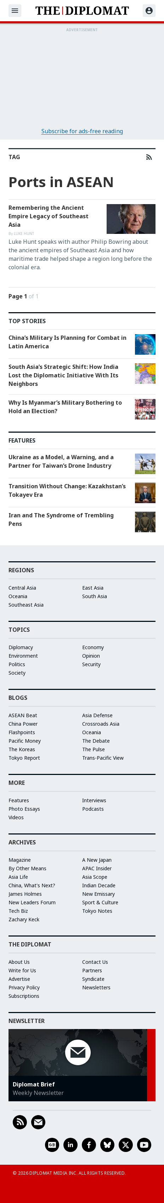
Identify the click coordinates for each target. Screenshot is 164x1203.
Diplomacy (21, 647)
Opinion (91, 655)
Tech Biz (18, 910)
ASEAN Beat (23, 715)
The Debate (96, 740)
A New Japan (97, 859)
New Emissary (98, 893)
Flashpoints (22, 732)
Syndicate (93, 979)
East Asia (92, 587)
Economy (93, 647)
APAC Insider (97, 868)
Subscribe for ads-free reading (82, 131)
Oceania (18, 596)
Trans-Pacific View (103, 757)
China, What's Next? (32, 885)
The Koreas (22, 749)
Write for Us (22, 970)
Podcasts (93, 808)
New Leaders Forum (32, 902)
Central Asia (22, 587)
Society (17, 672)
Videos (16, 817)
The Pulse (93, 749)
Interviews (94, 800)
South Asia (94, 596)
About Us (19, 962)
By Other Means (27, 868)
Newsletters (96, 987)
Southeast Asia (26, 604)
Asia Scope (94, 876)
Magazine (20, 859)
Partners (92, 970)
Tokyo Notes (97, 910)
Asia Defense (97, 715)
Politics (17, 664)
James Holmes (25, 893)
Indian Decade (98, 885)
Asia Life (18, 876)
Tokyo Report (24, 757)
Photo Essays (24, 808)
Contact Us (95, 962)
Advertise (19, 979)
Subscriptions (24, 996)
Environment (23, 655)
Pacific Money (25, 740)
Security (91, 664)
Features (19, 800)
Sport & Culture (100, 902)
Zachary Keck (24, 919)
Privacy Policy (24, 987)
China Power (23, 723)
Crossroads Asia (100, 723)
